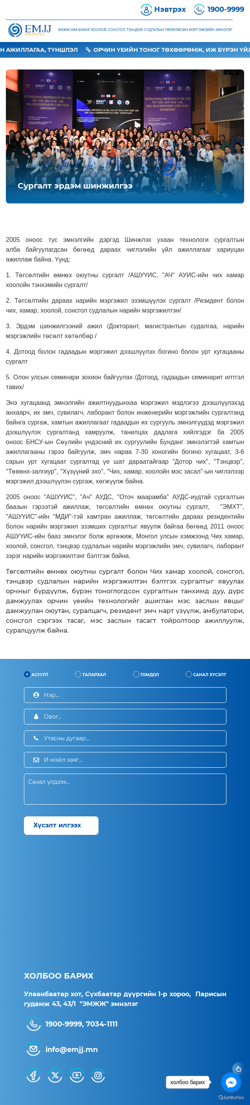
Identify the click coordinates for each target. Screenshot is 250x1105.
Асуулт (36, 674)
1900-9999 (226, 9)
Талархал (90, 674)
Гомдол (146, 674)
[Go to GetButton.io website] (231, 1097)
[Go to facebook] (231, 1082)
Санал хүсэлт (206, 674)
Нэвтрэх (170, 9)
